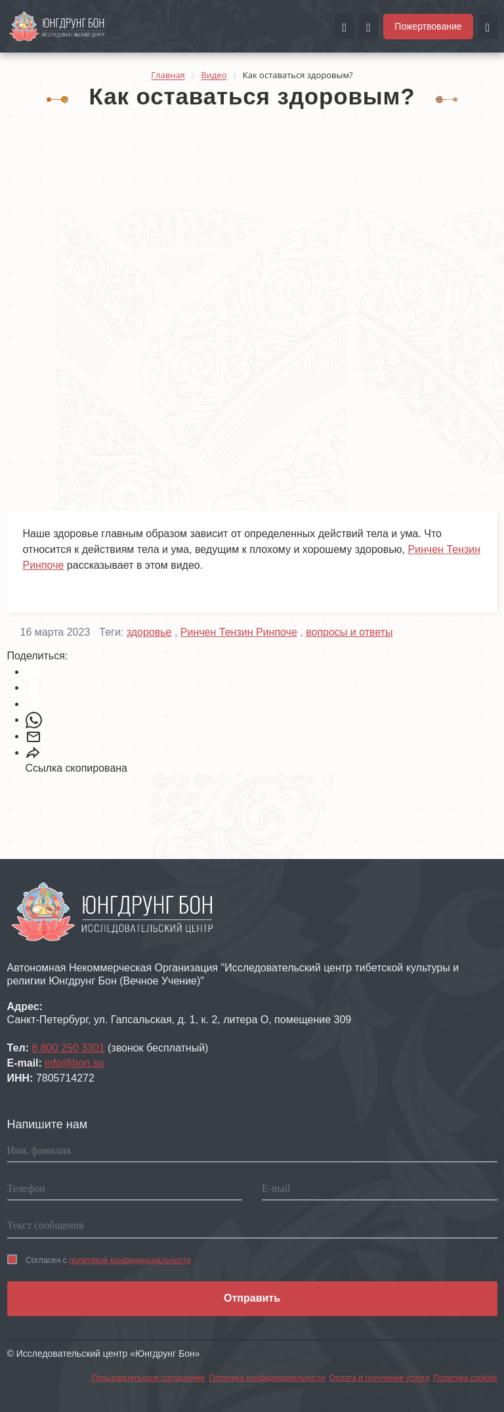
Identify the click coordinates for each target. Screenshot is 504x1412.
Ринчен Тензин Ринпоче (238, 632)
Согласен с (99, 1259)
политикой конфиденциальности (129, 1260)
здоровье (149, 632)
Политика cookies (465, 1377)
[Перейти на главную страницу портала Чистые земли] (57, 25)
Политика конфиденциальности (267, 1377)
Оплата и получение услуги (379, 1377)
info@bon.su (74, 1063)
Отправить (252, 1298)
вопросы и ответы (349, 632)
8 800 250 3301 (68, 1047)
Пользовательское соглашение (148, 1377)
